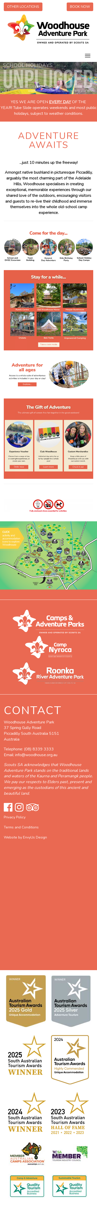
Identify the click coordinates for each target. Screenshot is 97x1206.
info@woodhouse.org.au (36, 755)
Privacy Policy (15, 817)
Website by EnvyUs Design (25, 837)
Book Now (80, 6)
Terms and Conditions (21, 827)
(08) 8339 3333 (39, 749)
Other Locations (23, 6)
